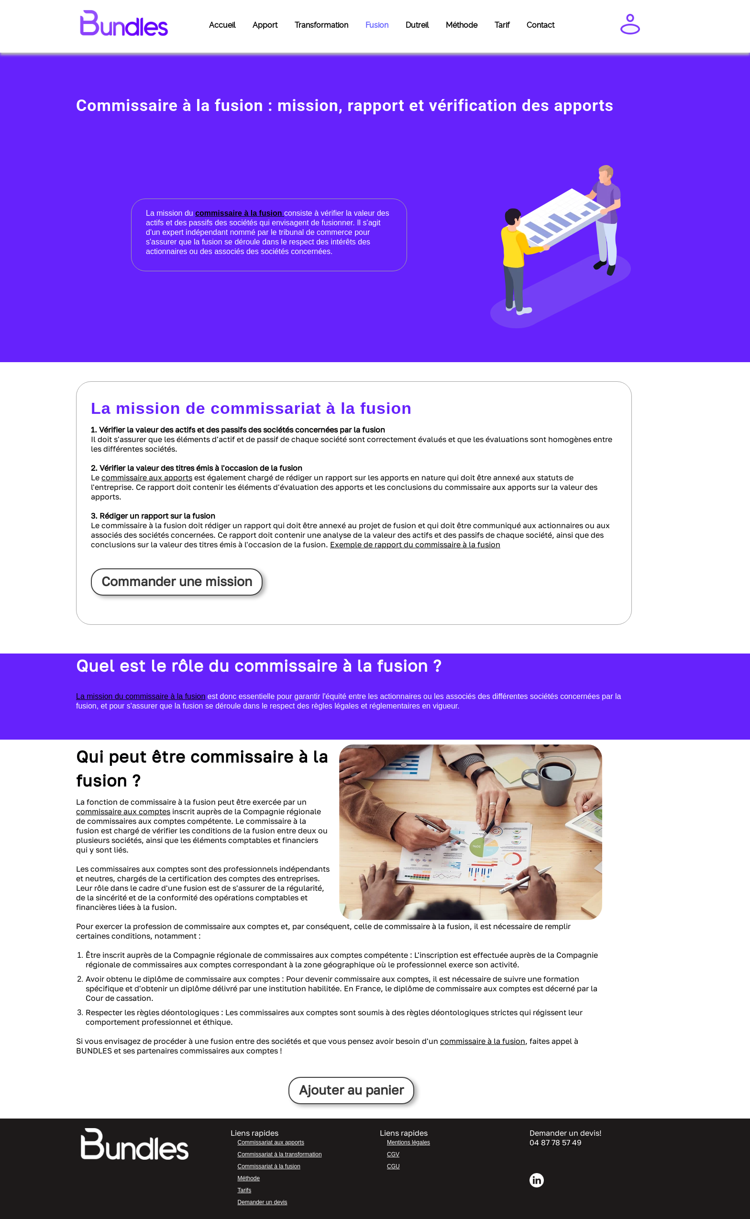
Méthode (461, 25)
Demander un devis (262, 1202)
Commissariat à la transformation (280, 1154)
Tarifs (245, 1190)
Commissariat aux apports (271, 1142)
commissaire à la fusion (482, 1041)
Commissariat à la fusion (269, 1166)
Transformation (321, 25)
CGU (393, 1166)
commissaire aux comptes (123, 811)
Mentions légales (408, 1142)
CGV (393, 1154)
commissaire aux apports (146, 477)
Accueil (222, 25)
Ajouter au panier (351, 1089)
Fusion (376, 25)
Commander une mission (177, 581)
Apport (265, 25)
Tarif (502, 25)
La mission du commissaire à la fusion (140, 696)
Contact (540, 25)
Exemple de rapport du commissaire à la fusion (415, 544)
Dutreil (417, 25)
